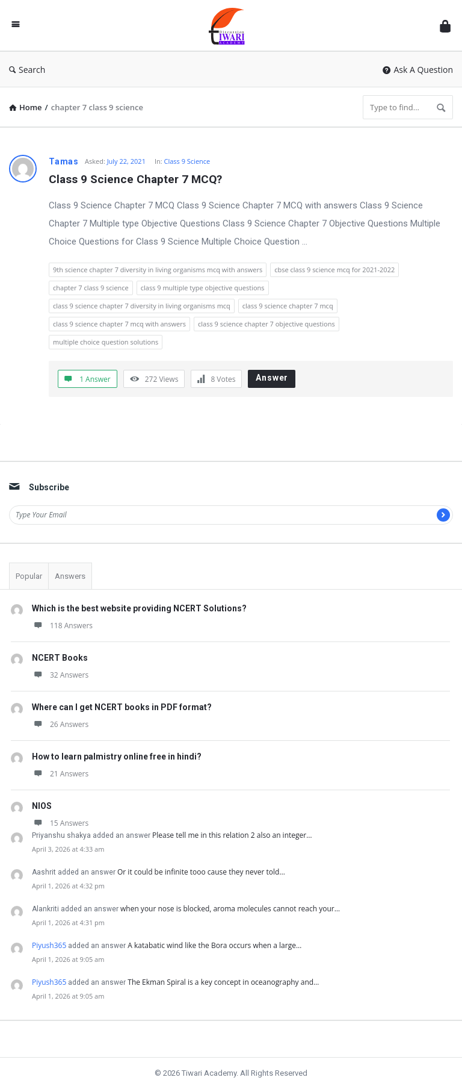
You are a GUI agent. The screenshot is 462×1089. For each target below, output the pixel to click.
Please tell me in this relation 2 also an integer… (232, 835)
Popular (29, 576)
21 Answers (60, 774)
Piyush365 (49, 945)
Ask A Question (418, 69)
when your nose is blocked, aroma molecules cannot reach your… (230, 908)
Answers (70, 576)
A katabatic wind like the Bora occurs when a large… (214, 945)
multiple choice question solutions (105, 341)
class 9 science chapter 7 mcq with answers (119, 323)
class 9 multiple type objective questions (203, 287)
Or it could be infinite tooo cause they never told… (201, 872)
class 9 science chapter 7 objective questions (266, 323)
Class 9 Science (187, 161)
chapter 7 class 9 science (91, 287)
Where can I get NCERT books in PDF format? (122, 707)
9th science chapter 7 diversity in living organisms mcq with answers (157, 269)
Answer (272, 377)
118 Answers (62, 625)
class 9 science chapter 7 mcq (287, 305)
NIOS (42, 806)
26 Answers (60, 724)
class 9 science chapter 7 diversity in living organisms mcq (141, 305)
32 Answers (60, 675)
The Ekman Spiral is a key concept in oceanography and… (223, 982)
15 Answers (60, 823)
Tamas (64, 161)
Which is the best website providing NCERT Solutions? (139, 608)
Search (27, 69)
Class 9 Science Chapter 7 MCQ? (135, 179)
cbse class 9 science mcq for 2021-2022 (334, 269)
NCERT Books (60, 658)
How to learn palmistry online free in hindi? (117, 756)
